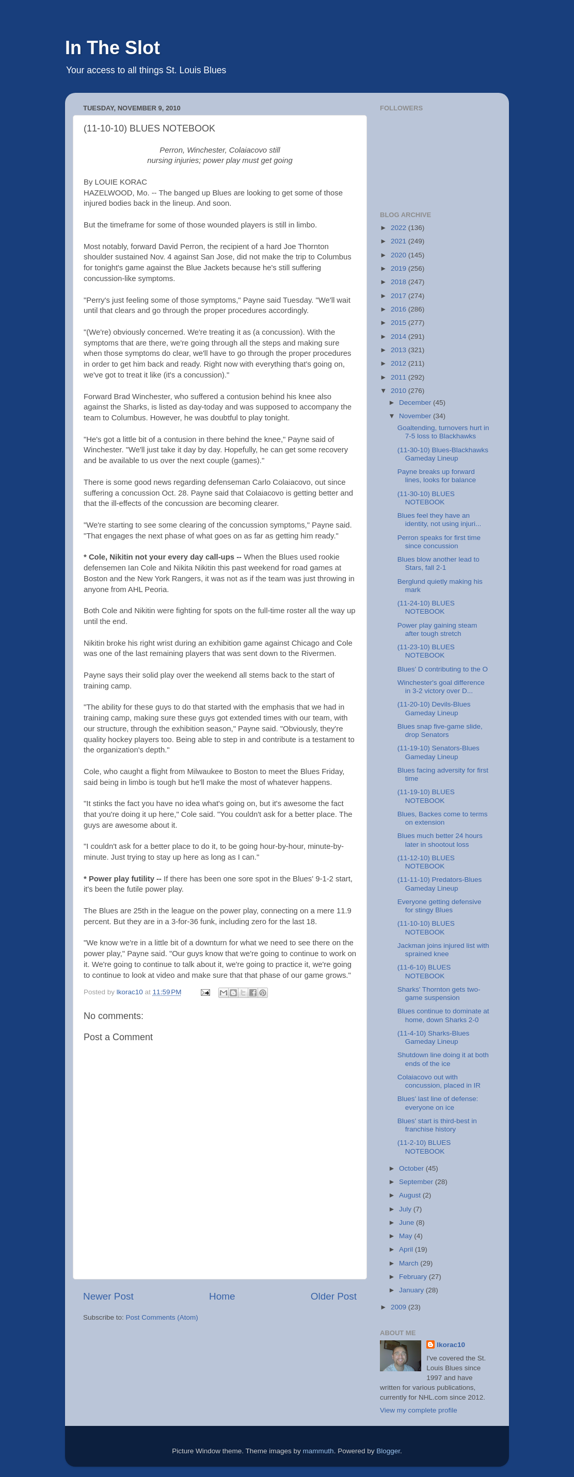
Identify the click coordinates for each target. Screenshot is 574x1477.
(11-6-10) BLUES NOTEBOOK (424, 971)
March (409, 1263)
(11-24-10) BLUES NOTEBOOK (426, 607)
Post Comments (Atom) (162, 1317)
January (412, 1290)
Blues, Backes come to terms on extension (442, 818)
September (417, 1182)
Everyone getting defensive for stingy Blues (439, 906)
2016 (399, 309)
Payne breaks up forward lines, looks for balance (436, 476)
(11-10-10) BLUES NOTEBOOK (426, 928)
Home (222, 1296)
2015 (399, 322)
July (406, 1209)
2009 (399, 1307)
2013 (399, 350)
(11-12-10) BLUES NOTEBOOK (426, 862)
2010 (399, 391)
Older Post (334, 1296)
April (407, 1249)
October (412, 1168)
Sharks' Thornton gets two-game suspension (439, 994)
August (411, 1195)
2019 (399, 268)
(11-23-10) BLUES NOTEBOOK (426, 651)
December (416, 402)
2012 (399, 363)
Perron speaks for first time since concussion (439, 542)
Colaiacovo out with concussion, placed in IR (439, 1081)
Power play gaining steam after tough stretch (437, 629)
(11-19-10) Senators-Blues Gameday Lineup (438, 752)
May (406, 1236)
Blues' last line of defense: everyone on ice (437, 1103)
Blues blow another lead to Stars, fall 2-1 (438, 563)
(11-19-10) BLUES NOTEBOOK (426, 796)
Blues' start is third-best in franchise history (437, 1125)
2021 (399, 241)
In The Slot (112, 47)
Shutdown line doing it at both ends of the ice (443, 1059)
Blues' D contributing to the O (442, 669)
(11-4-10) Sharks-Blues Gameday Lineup (433, 1037)
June (407, 1222)
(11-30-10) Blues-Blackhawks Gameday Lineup (442, 454)
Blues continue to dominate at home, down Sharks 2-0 (443, 1015)
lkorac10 (451, 1345)
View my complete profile (418, 1410)
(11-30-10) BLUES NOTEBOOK (426, 498)
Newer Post (108, 1296)
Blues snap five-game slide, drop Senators (440, 730)
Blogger (388, 1451)
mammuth (318, 1451)
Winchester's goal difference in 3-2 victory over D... (441, 687)
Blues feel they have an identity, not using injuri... (439, 520)
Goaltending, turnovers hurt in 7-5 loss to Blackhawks (443, 432)
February (414, 1277)
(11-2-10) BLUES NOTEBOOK (424, 1147)
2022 (399, 228)
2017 (399, 296)
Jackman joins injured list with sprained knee (443, 950)
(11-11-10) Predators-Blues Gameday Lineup (439, 884)
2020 (399, 255)
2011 (399, 377)
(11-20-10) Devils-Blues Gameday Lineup (434, 708)
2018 (399, 282)
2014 (399, 336)
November (416, 416)
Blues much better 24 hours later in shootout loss (440, 840)
